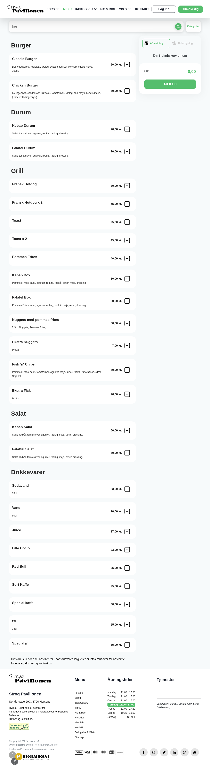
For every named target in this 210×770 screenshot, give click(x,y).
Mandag (121, 692)
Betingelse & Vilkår (85, 732)
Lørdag (121, 713)
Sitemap (79, 737)
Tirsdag (121, 696)
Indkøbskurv (86, 9)
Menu (67, 9)
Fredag (121, 709)
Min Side (125, 9)
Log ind (163, 9)
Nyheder (79, 717)
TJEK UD (170, 84)
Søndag (121, 717)
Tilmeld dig (191, 9)
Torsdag (121, 705)
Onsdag (121, 701)
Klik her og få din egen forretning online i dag (31, 749)
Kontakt (142, 9)
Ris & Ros (107, 9)
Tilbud (78, 707)
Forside (53, 9)
